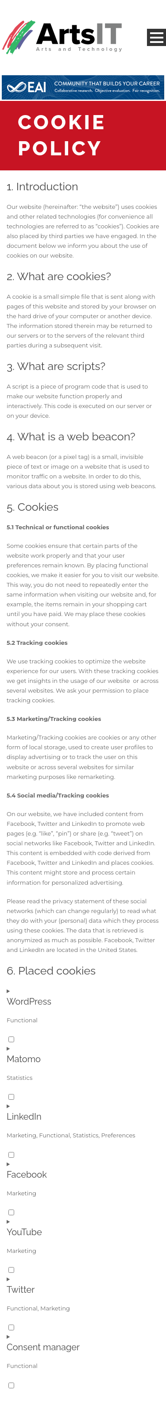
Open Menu (156, 37)
